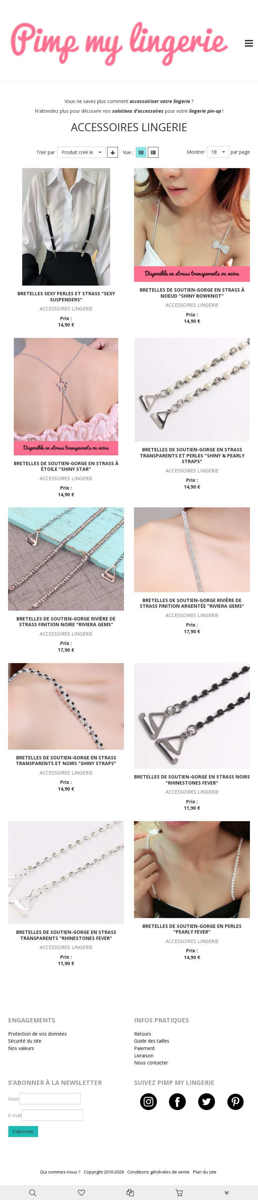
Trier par (45, 152)
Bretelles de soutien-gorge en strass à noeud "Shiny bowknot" (192, 293)
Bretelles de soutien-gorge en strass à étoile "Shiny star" (66, 466)
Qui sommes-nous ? (60, 1172)
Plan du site (204, 1172)
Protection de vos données (37, 1034)
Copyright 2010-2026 (104, 1172)
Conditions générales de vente (158, 1172)
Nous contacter (151, 1062)
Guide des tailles (151, 1041)
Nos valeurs (21, 1048)
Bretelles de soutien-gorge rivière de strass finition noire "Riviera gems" (66, 621)
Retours (142, 1034)
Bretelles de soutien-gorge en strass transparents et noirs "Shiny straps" (66, 760)
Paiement (144, 1048)
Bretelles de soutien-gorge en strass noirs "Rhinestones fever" (192, 779)
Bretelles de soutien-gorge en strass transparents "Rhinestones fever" (66, 935)
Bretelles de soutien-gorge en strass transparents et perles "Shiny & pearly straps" (192, 455)
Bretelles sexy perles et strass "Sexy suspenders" (66, 296)
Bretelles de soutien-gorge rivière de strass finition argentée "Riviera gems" (192, 603)
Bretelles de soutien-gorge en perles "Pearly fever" (192, 929)
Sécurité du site (24, 1041)
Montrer (196, 152)
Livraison (144, 1055)
